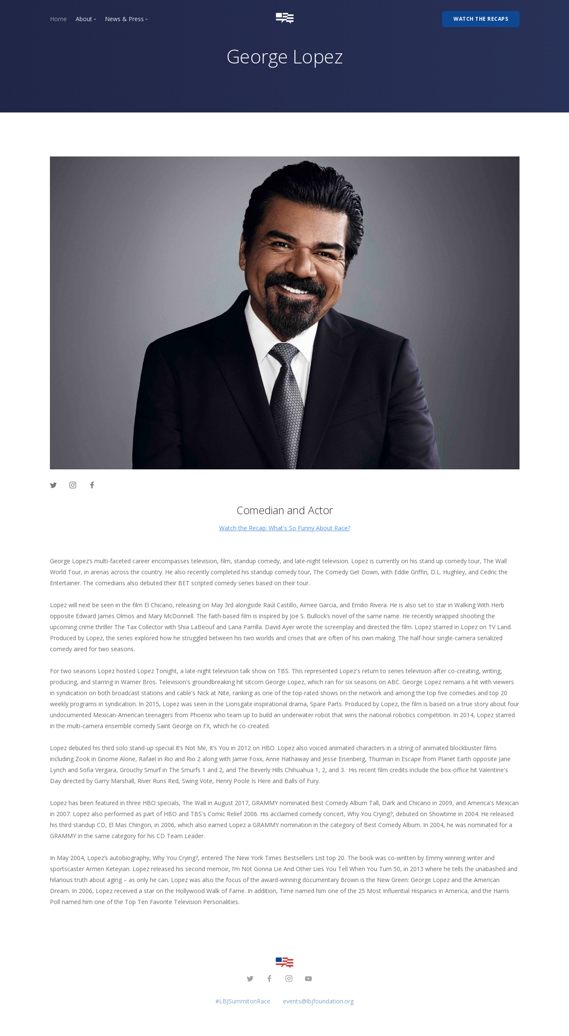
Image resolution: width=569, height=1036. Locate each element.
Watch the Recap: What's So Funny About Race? (284, 528)
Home (58, 19)
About (84, 19)
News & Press (124, 19)
